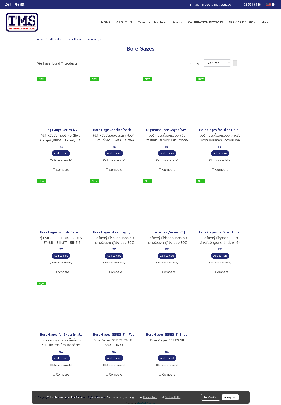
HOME (105, 22)
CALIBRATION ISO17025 (205, 22)
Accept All (230, 397)
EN (270, 4)
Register (20, 4)
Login (8, 4)
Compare (62, 169)
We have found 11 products (57, 63)
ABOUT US (124, 22)
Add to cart (61, 153)
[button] (275, 22)
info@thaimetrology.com (217, 4)
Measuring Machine (152, 22)
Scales (177, 22)
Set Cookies (211, 397)
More (265, 22)
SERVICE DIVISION (242, 22)
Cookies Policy (173, 397)
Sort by (196, 63)
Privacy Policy (150, 397)
